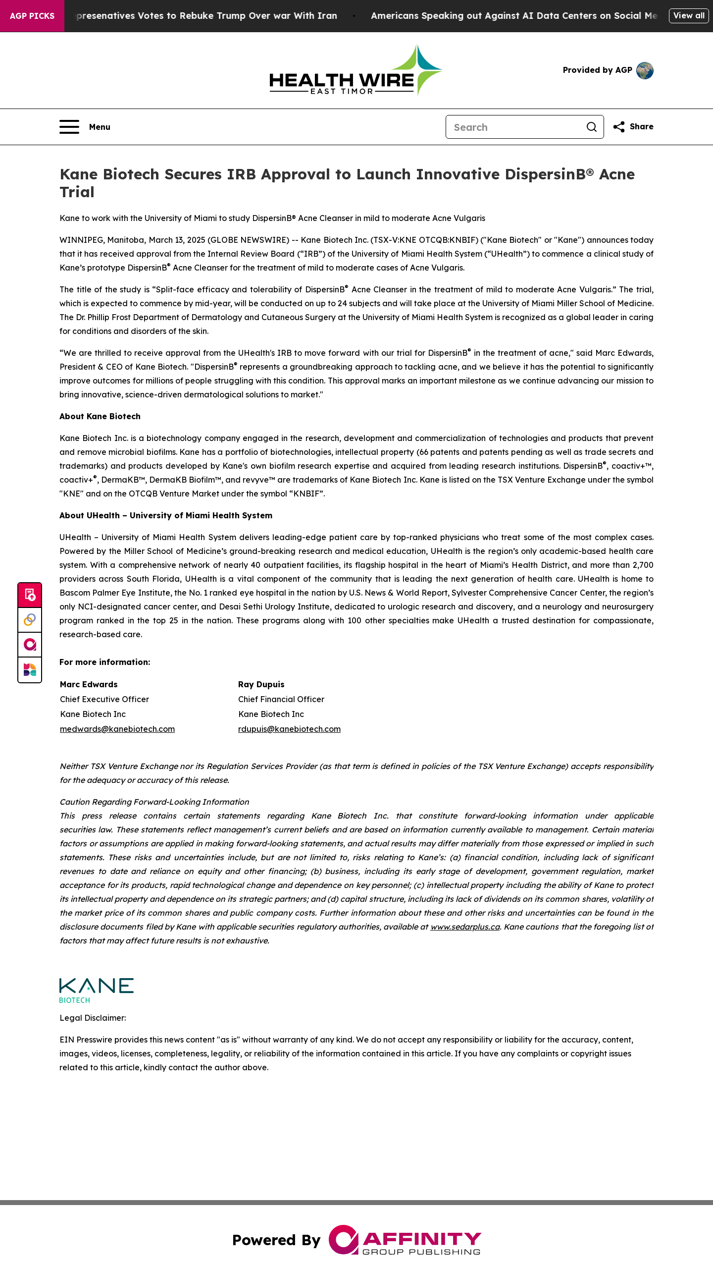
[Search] (513, 126)
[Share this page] (633, 127)
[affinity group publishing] (29, 645)
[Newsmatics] (29, 670)
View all (689, 15)
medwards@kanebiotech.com (117, 729)
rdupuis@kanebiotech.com (289, 729)
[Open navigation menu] (84, 127)
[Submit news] (29, 595)
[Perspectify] (29, 620)
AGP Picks (32, 16)
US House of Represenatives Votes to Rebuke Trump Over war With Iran (183, 15)
